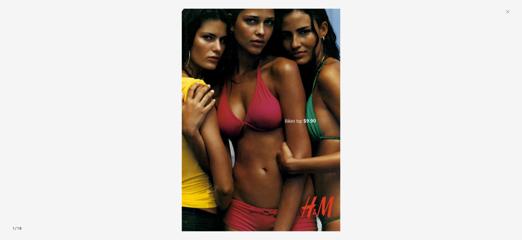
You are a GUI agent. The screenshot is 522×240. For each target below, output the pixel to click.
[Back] (507, 12)
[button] (68, 120)
